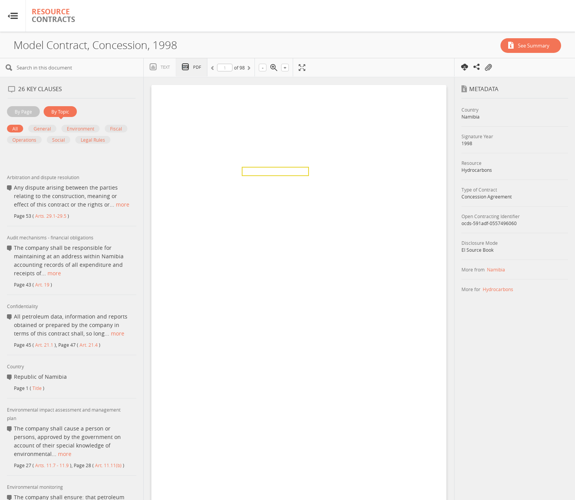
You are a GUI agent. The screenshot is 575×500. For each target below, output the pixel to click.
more (122, 204)
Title (37, 388)
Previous (213, 69)
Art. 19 (42, 284)
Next (248, 69)
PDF (197, 67)
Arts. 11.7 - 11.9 (52, 465)
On (488, 67)
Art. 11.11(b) (108, 465)
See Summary (534, 45)
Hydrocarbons (498, 289)
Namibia (496, 269)
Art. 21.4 (89, 345)
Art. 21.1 (44, 345)
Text (165, 67)
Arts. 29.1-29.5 (50, 216)
